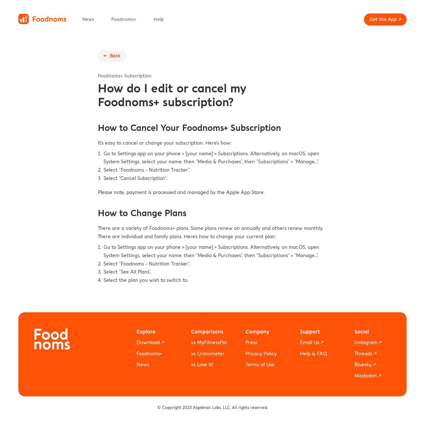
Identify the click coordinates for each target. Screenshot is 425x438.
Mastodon (365, 376)
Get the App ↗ (385, 19)
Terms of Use (260, 364)
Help (158, 19)
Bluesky (363, 364)
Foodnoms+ (123, 19)
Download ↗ (150, 342)
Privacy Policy (261, 353)
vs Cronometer (208, 353)
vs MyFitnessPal (209, 342)
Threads (363, 353)
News (88, 19)
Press (251, 342)
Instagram (365, 342)
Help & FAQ (313, 353)
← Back (112, 56)
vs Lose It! (202, 364)
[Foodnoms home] (42, 19)
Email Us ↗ (311, 342)
